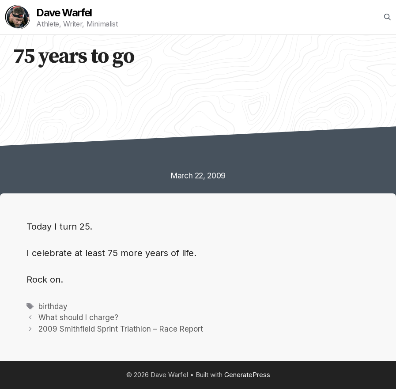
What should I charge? (78, 317)
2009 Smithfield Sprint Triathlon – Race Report (120, 329)
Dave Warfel (63, 13)
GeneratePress (247, 374)
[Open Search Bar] (387, 17)
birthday (53, 306)
